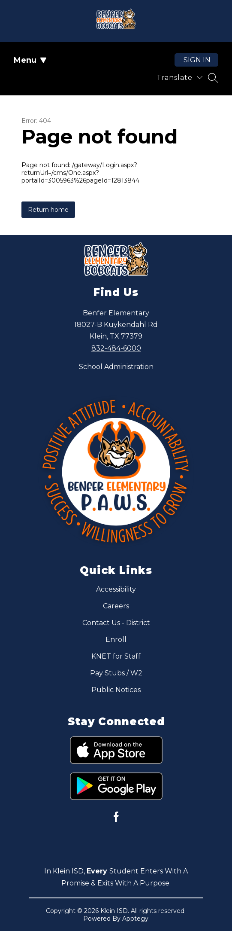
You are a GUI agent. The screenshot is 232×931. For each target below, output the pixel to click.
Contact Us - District (116, 623)
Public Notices (116, 690)
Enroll (116, 639)
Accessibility (116, 589)
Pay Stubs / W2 (116, 673)
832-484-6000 (116, 348)
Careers (116, 606)
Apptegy (135, 918)
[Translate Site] (179, 77)
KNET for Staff (116, 656)
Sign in (197, 60)
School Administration (116, 367)
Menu (30, 60)
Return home (48, 210)
